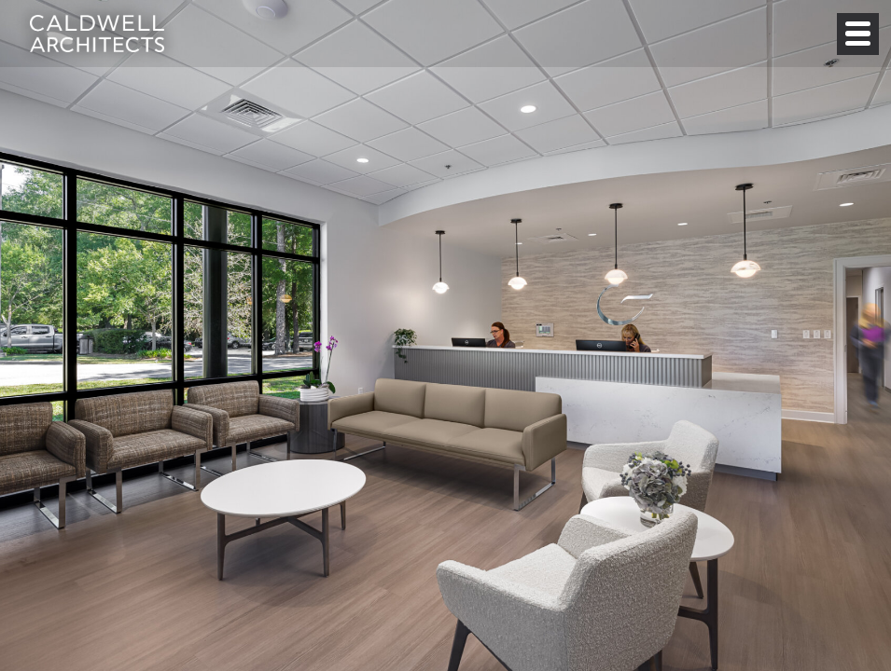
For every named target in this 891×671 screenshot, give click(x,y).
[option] (445, 335)
